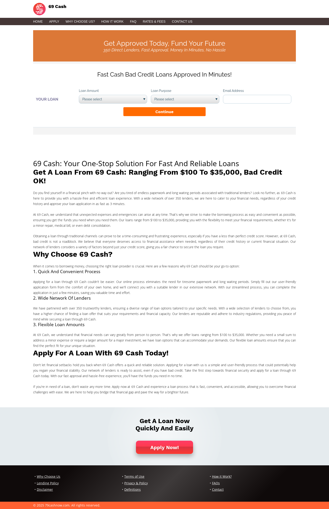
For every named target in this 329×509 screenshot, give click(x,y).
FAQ (133, 21)
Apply (54, 21)
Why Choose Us (48, 476)
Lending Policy (48, 483)
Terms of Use (134, 476)
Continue (164, 111)
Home (38, 21)
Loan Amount (89, 91)
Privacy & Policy (136, 483)
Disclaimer (45, 489)
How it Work (112, 21)
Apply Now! (164, 447)
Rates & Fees (154, 21)
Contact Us (182, 21)
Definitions (132, 489)
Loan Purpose (161, 91)
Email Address (233, 91)
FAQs (216, 483)
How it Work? (222, 476)
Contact (218, 489)
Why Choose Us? (80, 21)
